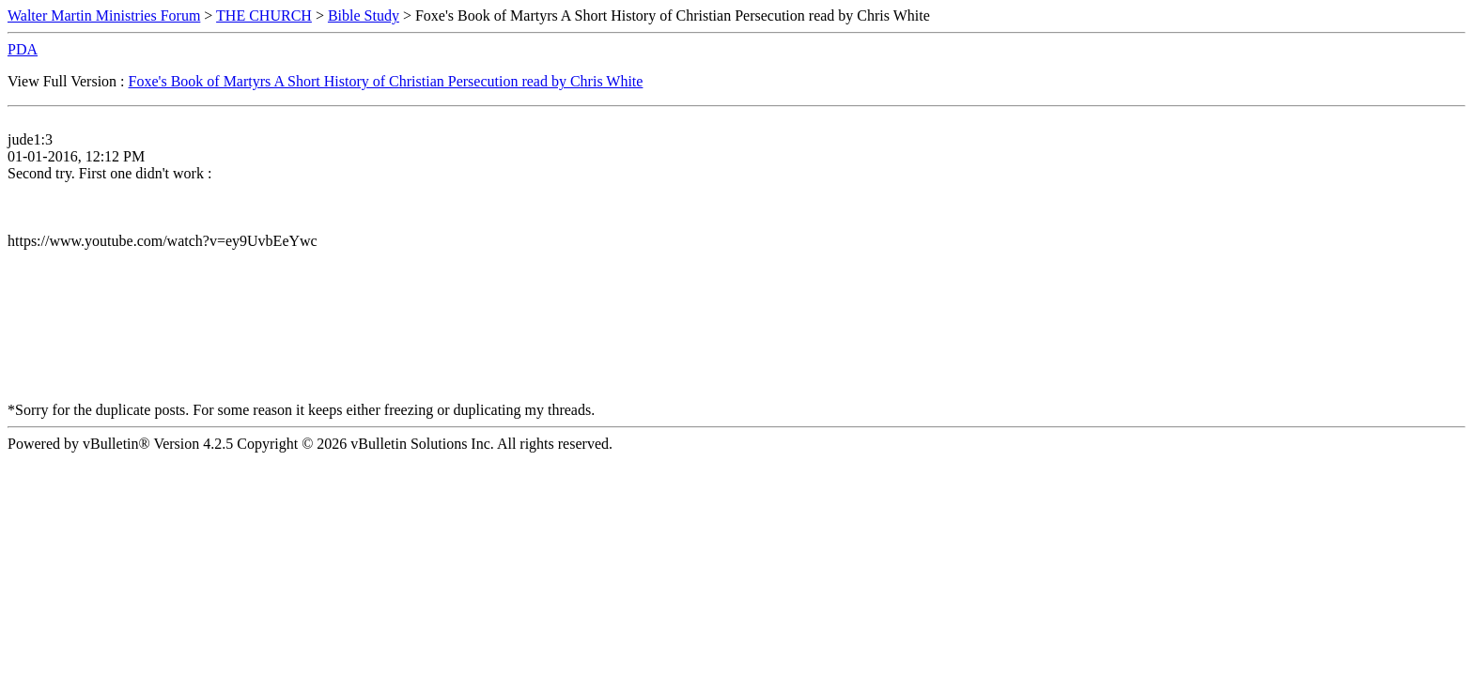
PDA (23, 49)
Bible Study (363, 15)
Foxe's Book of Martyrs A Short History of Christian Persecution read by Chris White (386, 81)
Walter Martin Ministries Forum (104, 15)
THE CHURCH (264, 15)
